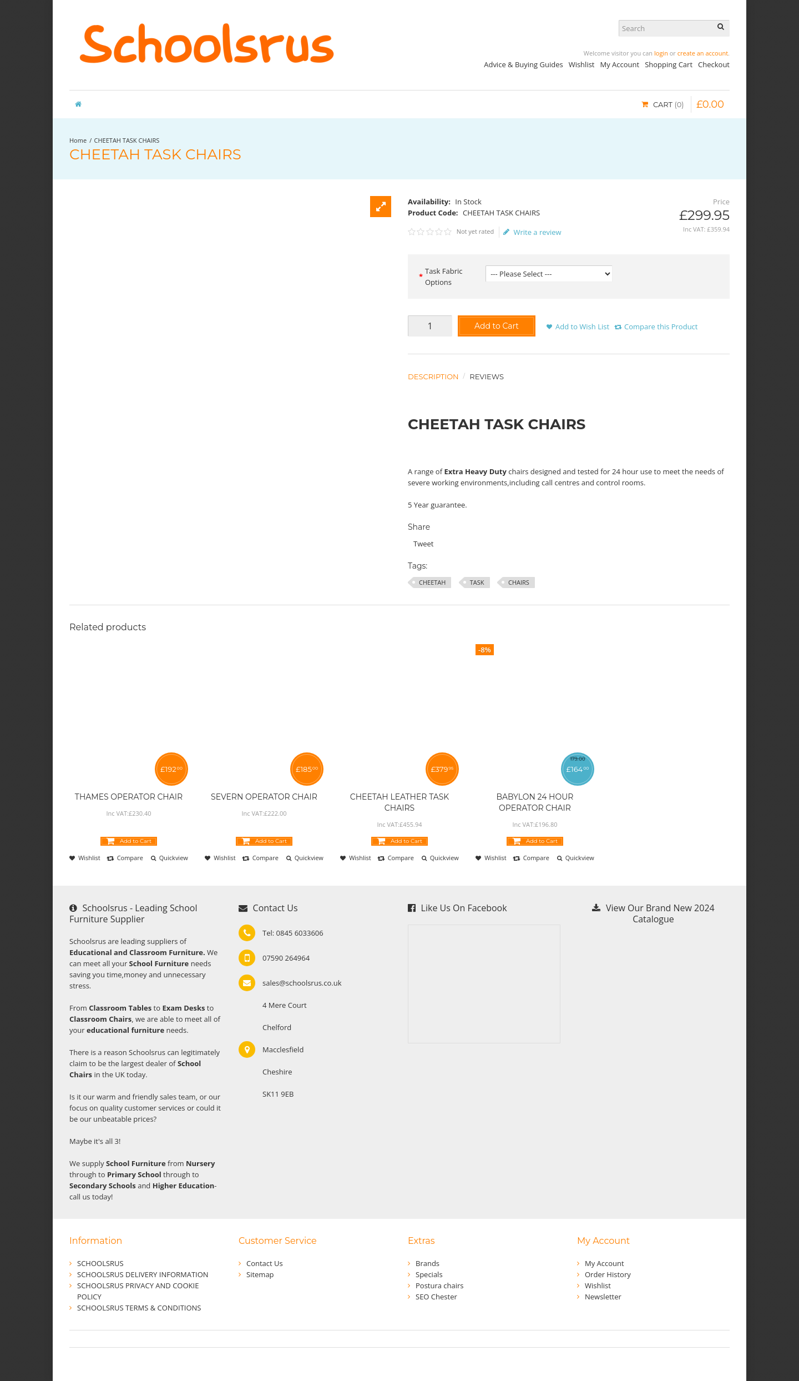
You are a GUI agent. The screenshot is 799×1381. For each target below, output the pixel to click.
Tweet (423, 544)
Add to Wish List (582, 327)
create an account (702, 53)
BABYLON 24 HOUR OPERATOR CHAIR (535, 802)
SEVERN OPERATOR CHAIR (264, 797)
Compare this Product (660, 327)
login (661, 53)
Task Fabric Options (444, 276)
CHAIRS (518, 582)
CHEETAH (432, 582)
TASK (477, 582)
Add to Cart (496, 326)
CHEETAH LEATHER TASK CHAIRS (399, 802)
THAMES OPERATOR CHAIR (129, 797)
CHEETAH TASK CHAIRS (127, 140)
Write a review (532, 232)
